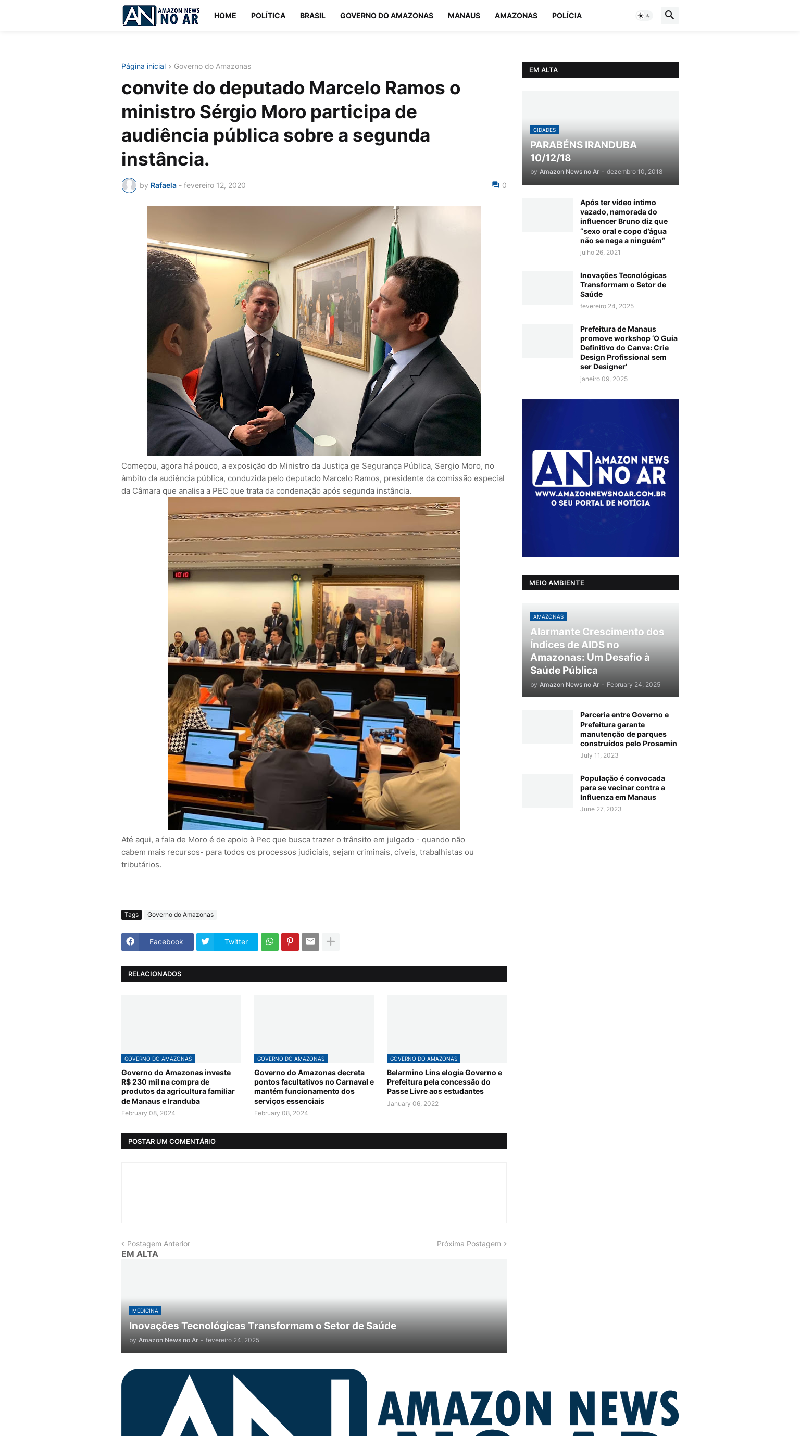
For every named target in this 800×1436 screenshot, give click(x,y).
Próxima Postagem (469, 1243)
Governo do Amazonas (386, 15)
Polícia (567, 15)
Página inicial (143, 66)
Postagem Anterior (158, 1243)
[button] (644, 15)
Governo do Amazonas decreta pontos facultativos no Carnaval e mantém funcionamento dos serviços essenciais (314, 1086)
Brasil (313, 15)
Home (225, 15)
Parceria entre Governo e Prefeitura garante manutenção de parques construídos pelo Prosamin (628, 729)
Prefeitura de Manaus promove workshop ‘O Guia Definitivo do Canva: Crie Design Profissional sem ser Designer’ (629, 347)
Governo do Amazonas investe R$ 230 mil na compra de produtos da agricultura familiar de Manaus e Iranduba (178, 1086)
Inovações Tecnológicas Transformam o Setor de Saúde (623, 284)
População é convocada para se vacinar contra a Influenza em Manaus (622, 787)
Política (268, 15)
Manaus (464, 15)
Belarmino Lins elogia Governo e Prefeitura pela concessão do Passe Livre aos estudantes (444, 1081)
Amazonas (516, 15)
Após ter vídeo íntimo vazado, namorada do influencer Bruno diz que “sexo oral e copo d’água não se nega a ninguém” (624, 221)
